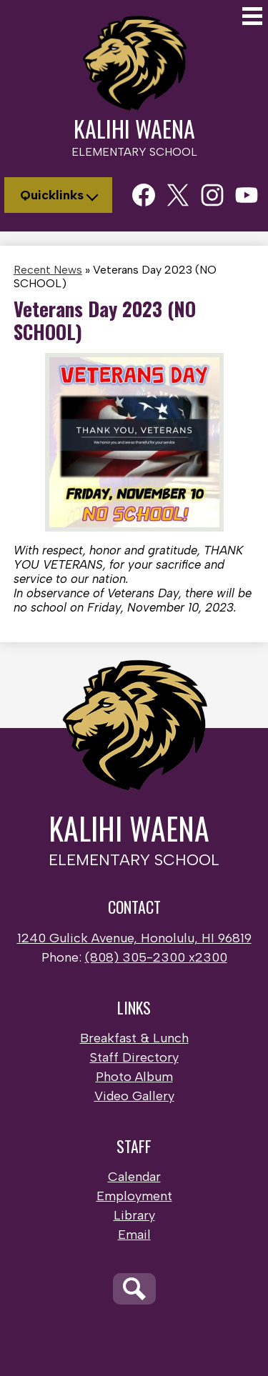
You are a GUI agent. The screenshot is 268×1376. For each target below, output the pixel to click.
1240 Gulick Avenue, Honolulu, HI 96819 (134, 938)
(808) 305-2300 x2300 (156, 957)
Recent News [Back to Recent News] (48, 269)
